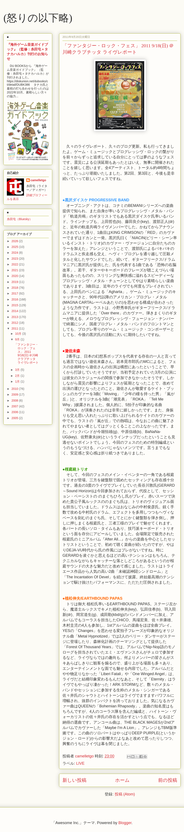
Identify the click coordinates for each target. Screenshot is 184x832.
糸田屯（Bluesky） (19, 219)
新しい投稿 (74, 780)
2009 (15, 394)
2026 (15, 241)
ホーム (122, 780)
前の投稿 (167, 780)
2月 (18, 375)
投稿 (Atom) (125, 794)
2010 (15, 388)
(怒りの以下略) (37, 18)
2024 (15, 252)
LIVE (80, 763)
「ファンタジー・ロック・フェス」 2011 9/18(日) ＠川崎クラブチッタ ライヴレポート (26, 353)
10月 (18, 333)
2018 (15, 287)
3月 (18, 369)
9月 (18, 339)
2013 (15, 317)
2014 (15, 311)
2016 (15, 299)
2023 (15, 258)
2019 (15, 282)
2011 (15, 328)
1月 (18, 381)
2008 (15, 400)
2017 (15, 293)
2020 (15, 276)
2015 (15, 305)
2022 (15, 264)
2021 (15, 270)
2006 (15, 412)
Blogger (124, 823)
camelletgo (38, 180)
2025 (15, 247)
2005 (15, 418)
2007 (15, 406)
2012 (15, 322)
